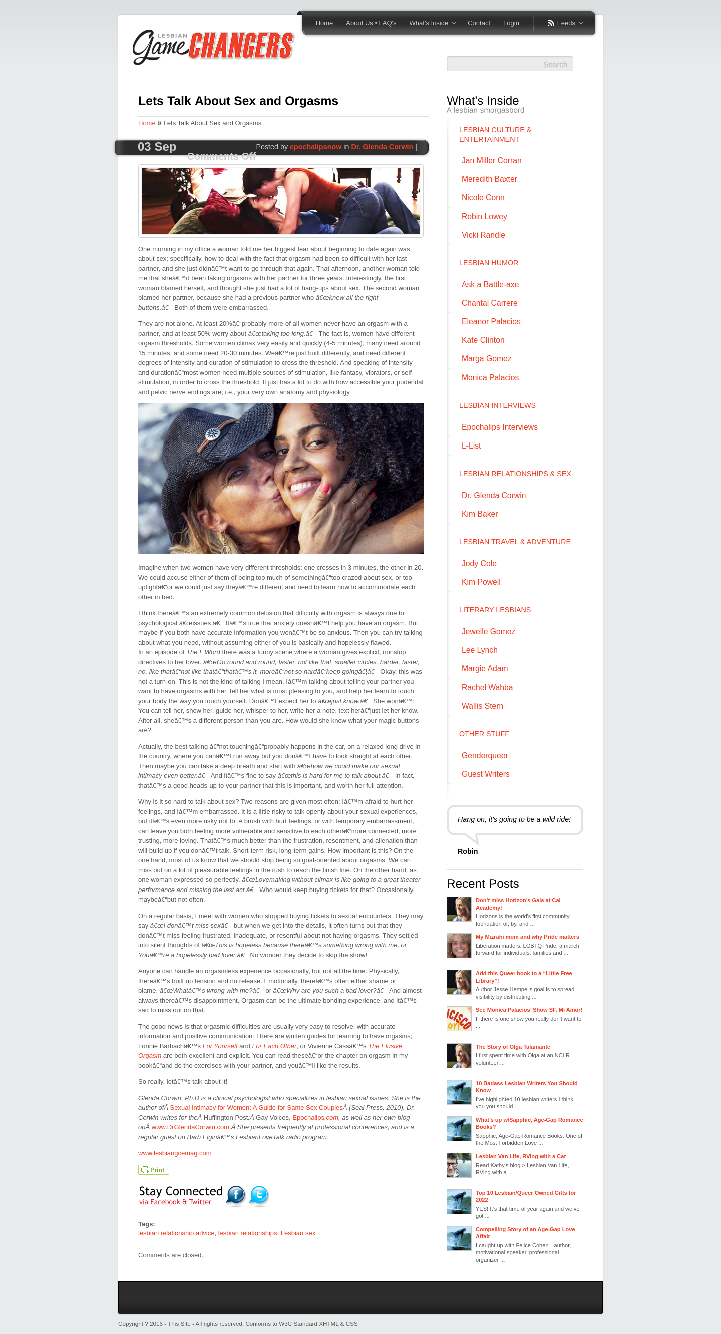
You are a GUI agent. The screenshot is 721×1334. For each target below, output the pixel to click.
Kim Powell (481, 582)
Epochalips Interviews (500, 427)
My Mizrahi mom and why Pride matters (527, 937)
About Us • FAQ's (371, 23)
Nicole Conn (483, 197)
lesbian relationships (247, 1233)
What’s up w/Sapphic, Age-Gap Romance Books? (529, 1123)
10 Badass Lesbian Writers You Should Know (527, 1086)
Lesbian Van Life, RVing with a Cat (521, 1156)
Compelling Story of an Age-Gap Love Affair (525, 1232)
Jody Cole (479, 563)
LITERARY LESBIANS (495, 610)
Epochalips (308, 1117)
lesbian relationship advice (176, 1233)
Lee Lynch (480, 650)
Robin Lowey (484, 216)
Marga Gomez (487, 358)
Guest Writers (486, 774)
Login (511, 23)
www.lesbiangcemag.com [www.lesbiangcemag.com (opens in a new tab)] (175, 1153)
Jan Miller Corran (492, 160)
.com (331, 1117)
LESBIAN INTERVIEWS (497, 405)
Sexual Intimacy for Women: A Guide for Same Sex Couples (256, 1107)
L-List (471, 445)
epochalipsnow (315, 147)
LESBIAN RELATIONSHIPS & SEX (515, 474)
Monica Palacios (490, 377)
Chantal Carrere (490, 303)
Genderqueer (485, 755)
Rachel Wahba (487, 687)
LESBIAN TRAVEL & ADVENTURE (515, 542)
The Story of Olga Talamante (513, 1047)
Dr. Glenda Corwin (382, 147)
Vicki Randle (483, 235)
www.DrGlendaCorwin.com (190, 1127)
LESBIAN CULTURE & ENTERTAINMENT (495, 134)
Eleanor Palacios (491, 321)
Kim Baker (480, 514)
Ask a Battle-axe (490, 284)
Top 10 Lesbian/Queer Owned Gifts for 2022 (526, 1196)
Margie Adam (485, 668)
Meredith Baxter (489, 179)
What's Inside (429, 23)
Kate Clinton (483, 340)
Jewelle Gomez (488, 631)
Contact (479, 23)
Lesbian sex (298, 1233)
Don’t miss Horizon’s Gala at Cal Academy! (518, 903)
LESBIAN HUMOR (488, 263)
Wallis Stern (482, 706)
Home (324, 23)
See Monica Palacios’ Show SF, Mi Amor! (529, 1010)
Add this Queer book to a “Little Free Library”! (524, 976)
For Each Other (274, 1046)
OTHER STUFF (484, 734)
